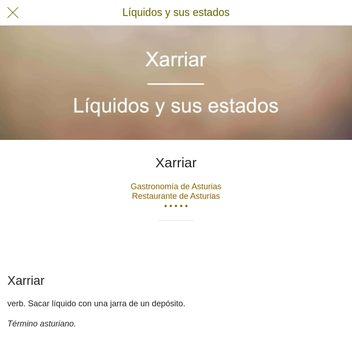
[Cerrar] (12, 12)
